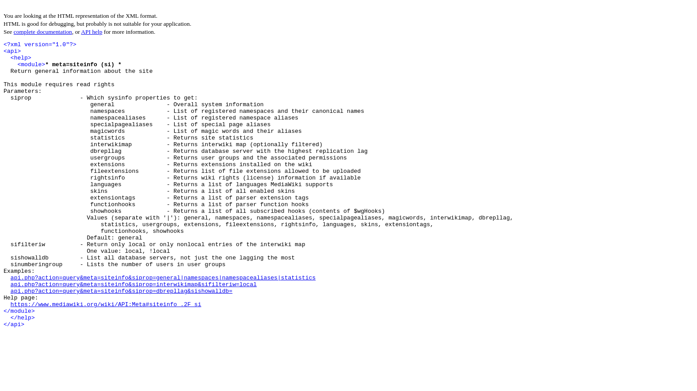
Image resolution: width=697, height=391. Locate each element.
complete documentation (43, 31)
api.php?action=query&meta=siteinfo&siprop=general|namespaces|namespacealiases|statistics (163, 325)
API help (91, 31)
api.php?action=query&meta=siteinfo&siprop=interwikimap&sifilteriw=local (134, 333)
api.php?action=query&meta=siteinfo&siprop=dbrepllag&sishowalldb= (121, 341)
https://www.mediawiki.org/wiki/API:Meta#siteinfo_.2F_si (106, 357)
